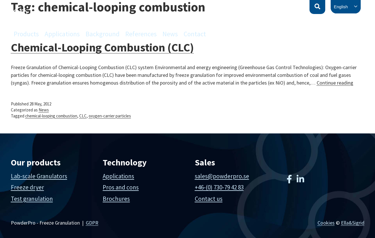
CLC (83, 116)
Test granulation (32, 199)
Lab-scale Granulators (39, 176)
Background (103, 34)
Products (26, 34)
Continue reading (335, 82)
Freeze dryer (27, 187)
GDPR (92, 222)
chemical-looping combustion (51, 116)
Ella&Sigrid (352, 222)
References (141, 34)
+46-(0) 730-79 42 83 (219, 187)
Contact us (209, 199)
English (341, 6)
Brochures (116, 199)
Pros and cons (121, 187)
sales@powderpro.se (222, 176)
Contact (195, 34)
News (170, 34)
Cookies (326, 222)
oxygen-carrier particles (110, 116)
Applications (62, 34)
